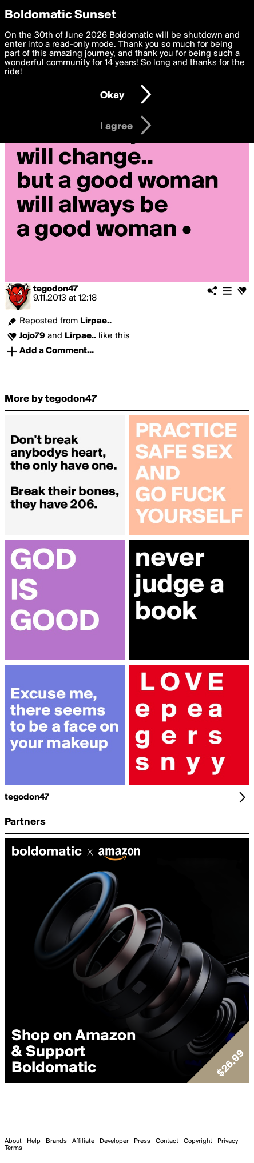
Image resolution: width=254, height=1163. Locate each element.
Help (34, 1141)
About (13, 1141)
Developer (114, 1141)
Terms (13, 1148)
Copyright (198, 1141)
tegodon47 (55, 289)
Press (142, 1141)
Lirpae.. (96, 321)
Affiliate (83, 1141)
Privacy (227, 1141)
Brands (56, 1141)
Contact (167, 1141)
